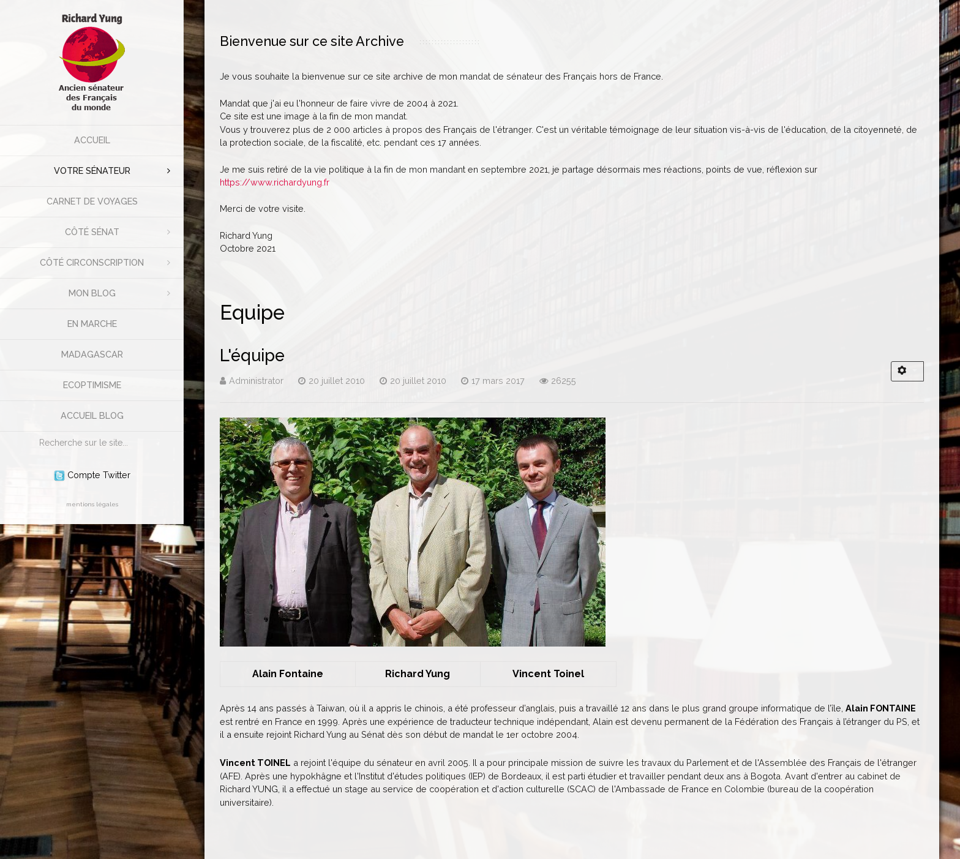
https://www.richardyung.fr (274, 182)
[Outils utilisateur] (907, 371)
